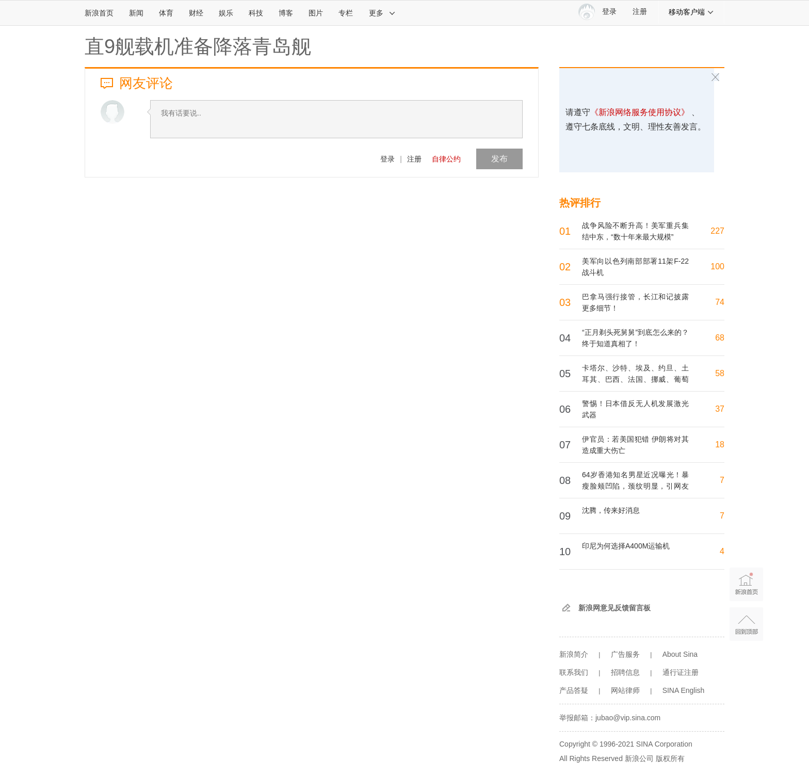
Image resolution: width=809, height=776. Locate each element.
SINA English (683, 690)
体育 (166, 13)
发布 (499, 158)
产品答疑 (573, 690)
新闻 (136, 13)
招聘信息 (625, 672)
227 (717, 231)
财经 (196, 13)
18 (719, 444)
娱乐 (226, 13)
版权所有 (670, 758)
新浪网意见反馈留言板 (614, 608)
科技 (256, 13)
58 (719, 373)
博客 (286, 13)
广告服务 (625, 654)
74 (719, 302)
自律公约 (446, 159)
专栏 (345, 13)
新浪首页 (99, 13)
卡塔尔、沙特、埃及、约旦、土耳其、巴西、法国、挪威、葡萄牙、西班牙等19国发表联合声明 (635, 379)
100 (717, 266)
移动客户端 (691, 12)
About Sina (680, 654)
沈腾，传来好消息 (611, 510)
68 (719, 337)
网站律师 (625, 690)
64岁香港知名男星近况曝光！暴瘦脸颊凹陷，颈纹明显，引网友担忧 (635, 486)
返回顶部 (746, 624)
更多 (382, 13)
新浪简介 (573, 654)
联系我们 (573, 672)
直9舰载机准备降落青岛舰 (198, 46)
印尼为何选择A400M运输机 (626, 546)
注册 (640, 11)
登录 (387, 159)
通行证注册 (680, 672)
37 (719, 409)
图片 (316, 13)
